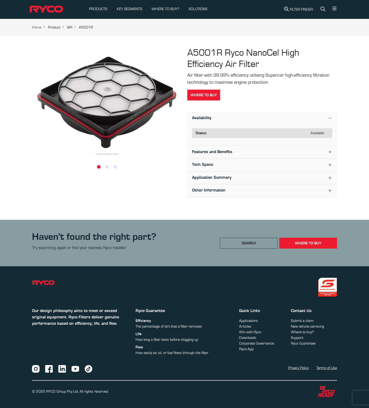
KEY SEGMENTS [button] (129, 9)
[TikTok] (88, 369)
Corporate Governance (256, 343)
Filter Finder (298, 9)
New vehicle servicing (307, 326)
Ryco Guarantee (303, 343)
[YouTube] (75, 369)
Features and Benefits (212, 152)
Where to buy (203, 95)
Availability (201, 118)
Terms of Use (326, 368)
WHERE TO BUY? (165, 9)
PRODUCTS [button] (98, 9)
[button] (334, 9)
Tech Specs (202, 164)
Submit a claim (302, 321)
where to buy (308, 243)
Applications (248, 321)
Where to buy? (302, 332)
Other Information (208, 190)
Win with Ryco (250, 332)
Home (36, 27)
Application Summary (211, 177)
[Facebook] (49, 369)
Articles (245, 326)
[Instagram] (36, 369)
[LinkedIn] (62, 369)
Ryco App (246, 349)
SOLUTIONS (198, 9)
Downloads (247, 338)
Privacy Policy (298, 368)
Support (297, 338)
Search (249, 243)
